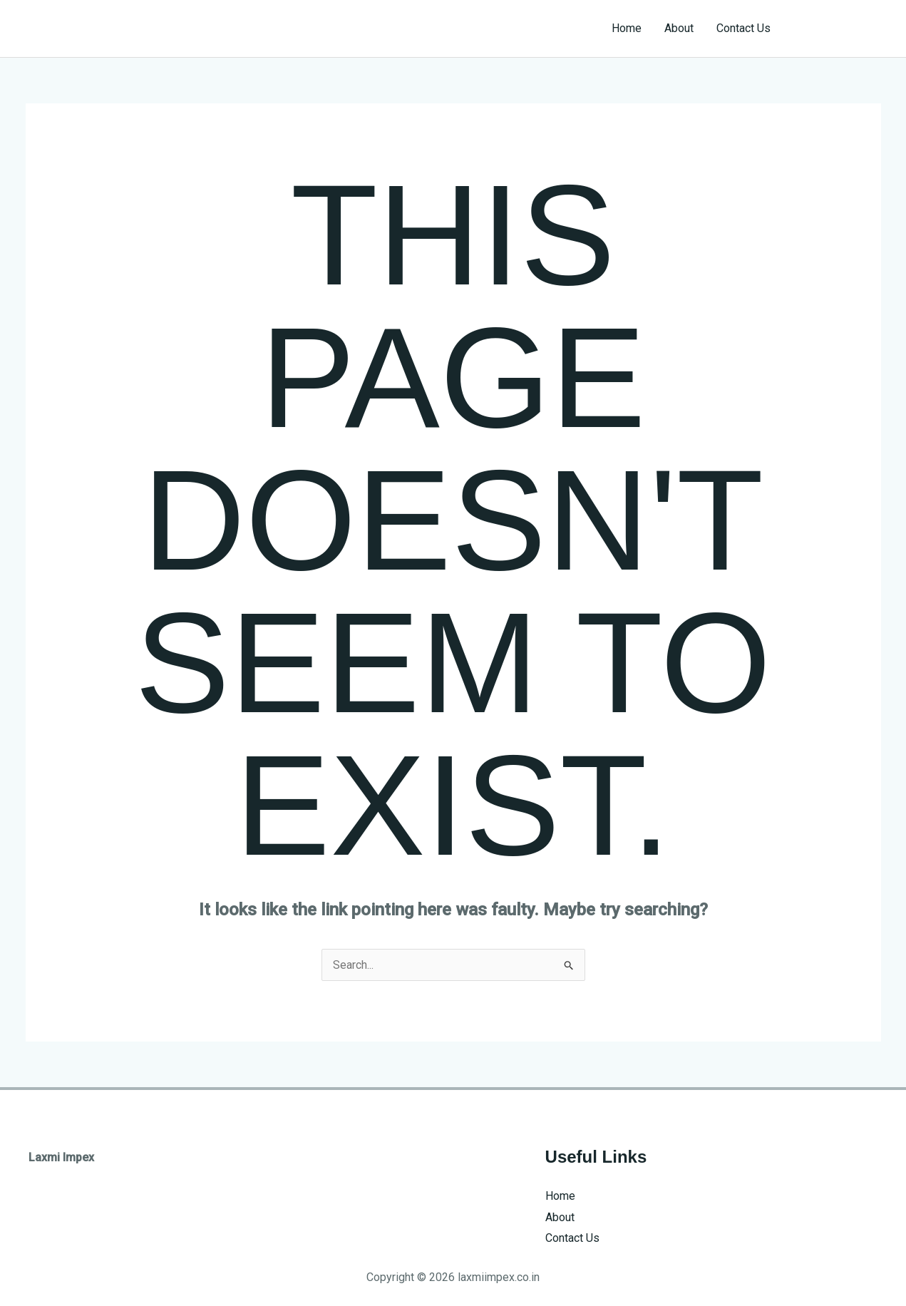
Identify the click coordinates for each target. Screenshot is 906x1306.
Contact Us (743, 28)
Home (627, 28)
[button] (838, 28)
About (679, 28)
